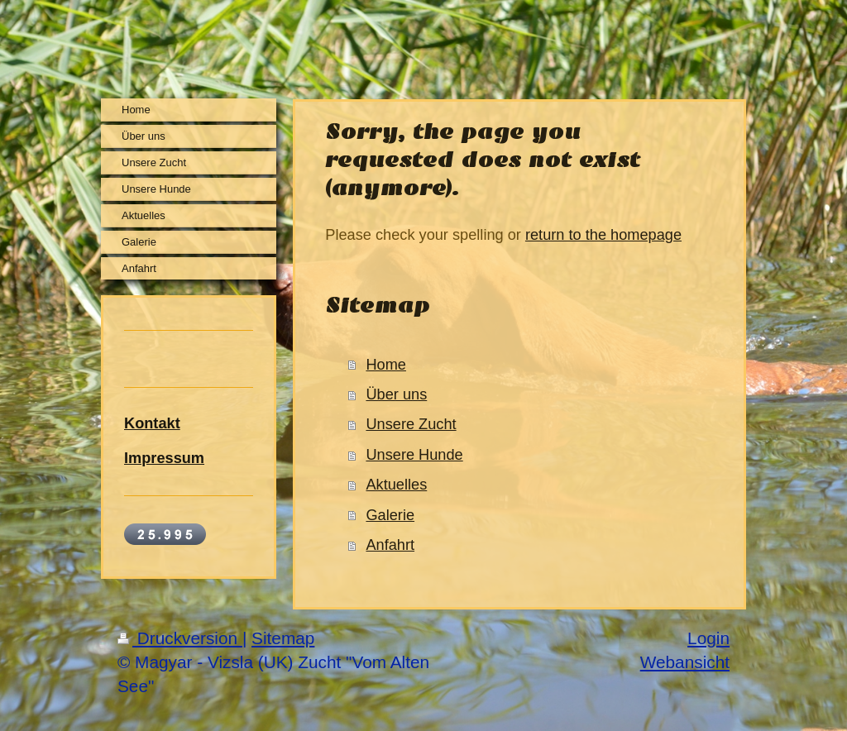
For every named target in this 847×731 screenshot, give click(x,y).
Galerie (390, 515)
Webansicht (685, 661)
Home (386, 364)
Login (708, 637)
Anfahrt (390, 545)
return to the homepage (603, 235)
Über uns (396, 394)
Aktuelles (396, 484)
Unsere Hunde (414, 455)
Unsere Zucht (411, 424)
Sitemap (282, 637)
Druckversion (179, 637)
